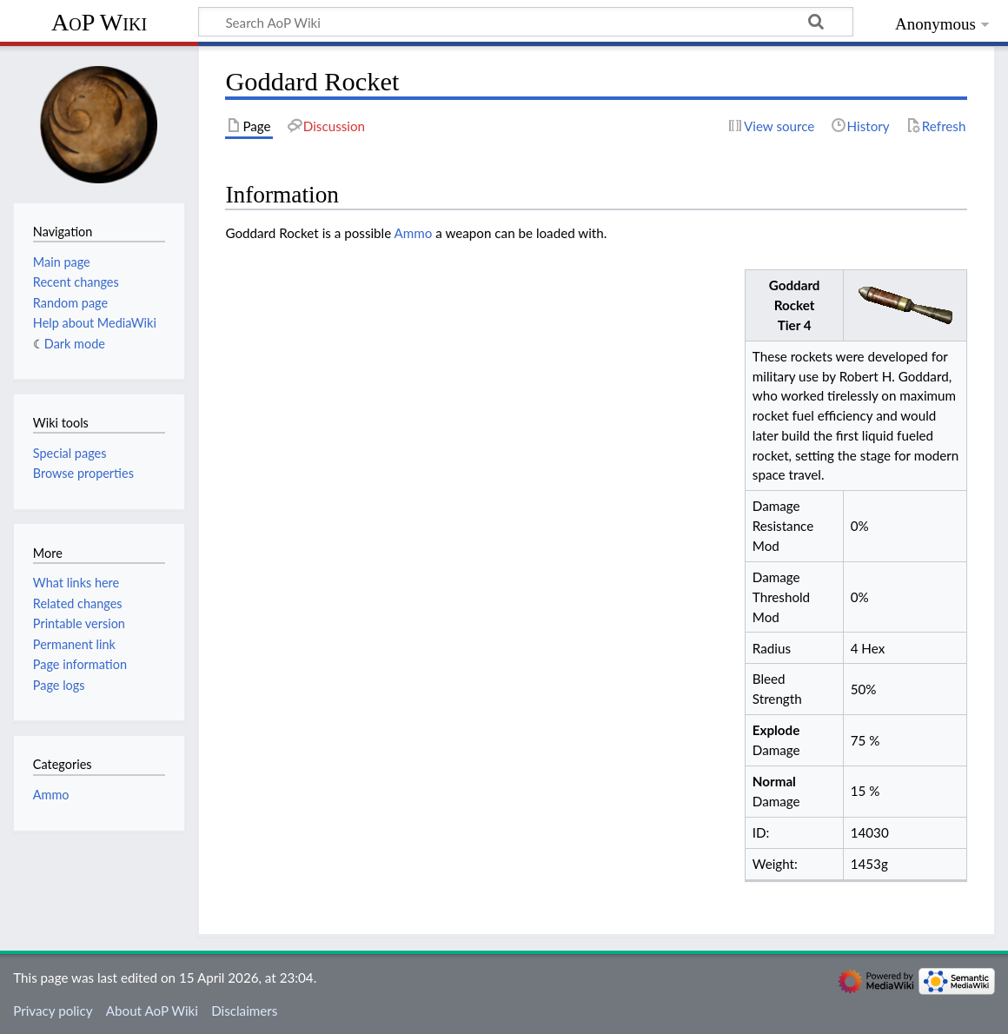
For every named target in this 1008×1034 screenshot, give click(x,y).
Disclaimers (244, 1010)
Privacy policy (52, 1010)
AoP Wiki (99, 22)
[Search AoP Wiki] (525, 22)
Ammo (414, 233)
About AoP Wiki (152, 1010)
